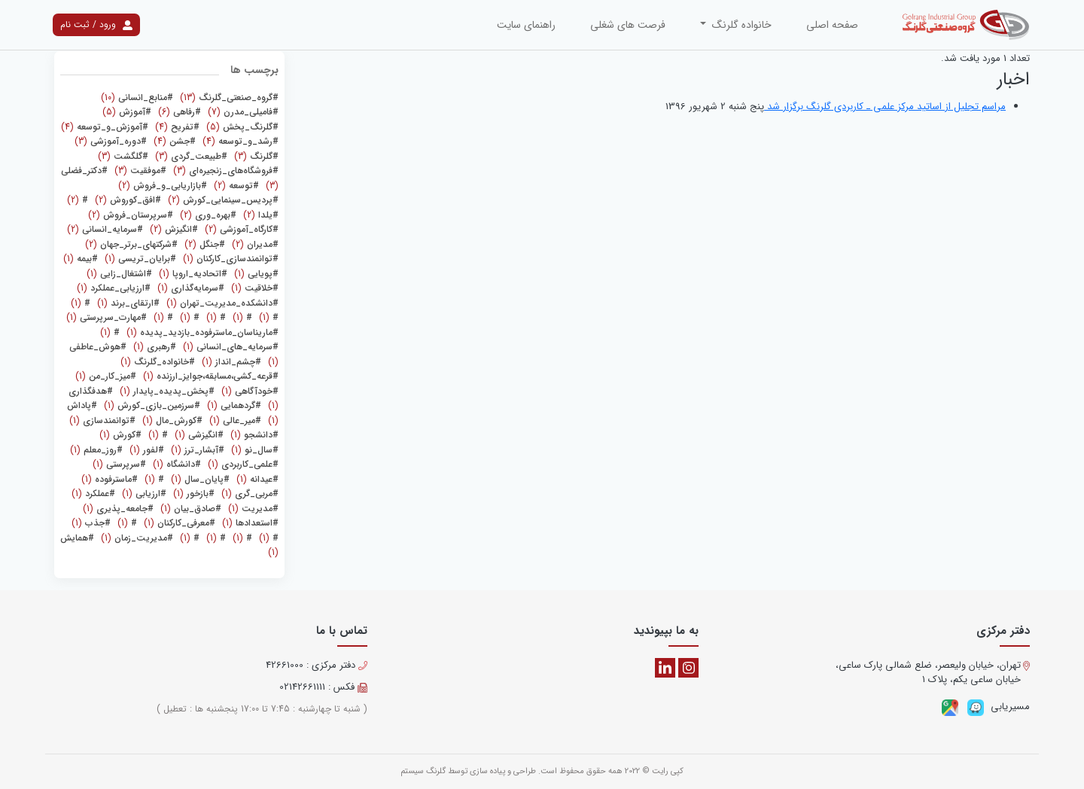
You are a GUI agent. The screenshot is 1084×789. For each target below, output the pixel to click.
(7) (242, 112)
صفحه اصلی (832, 25)
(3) (111, 141)
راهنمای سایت (526, 25)
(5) (126, 112)
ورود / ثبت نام (96, 24)
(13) (228, 97)
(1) (229, 258)
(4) (175, 127)
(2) (235, 185)
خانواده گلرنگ (740, 25)
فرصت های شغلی (627, 25)
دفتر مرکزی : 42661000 (316, 665)
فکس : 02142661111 (323, 687)
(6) (178, 112)
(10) (137, 97)
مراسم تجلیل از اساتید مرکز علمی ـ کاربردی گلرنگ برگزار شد (885, 106)
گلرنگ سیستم (423, 771)
